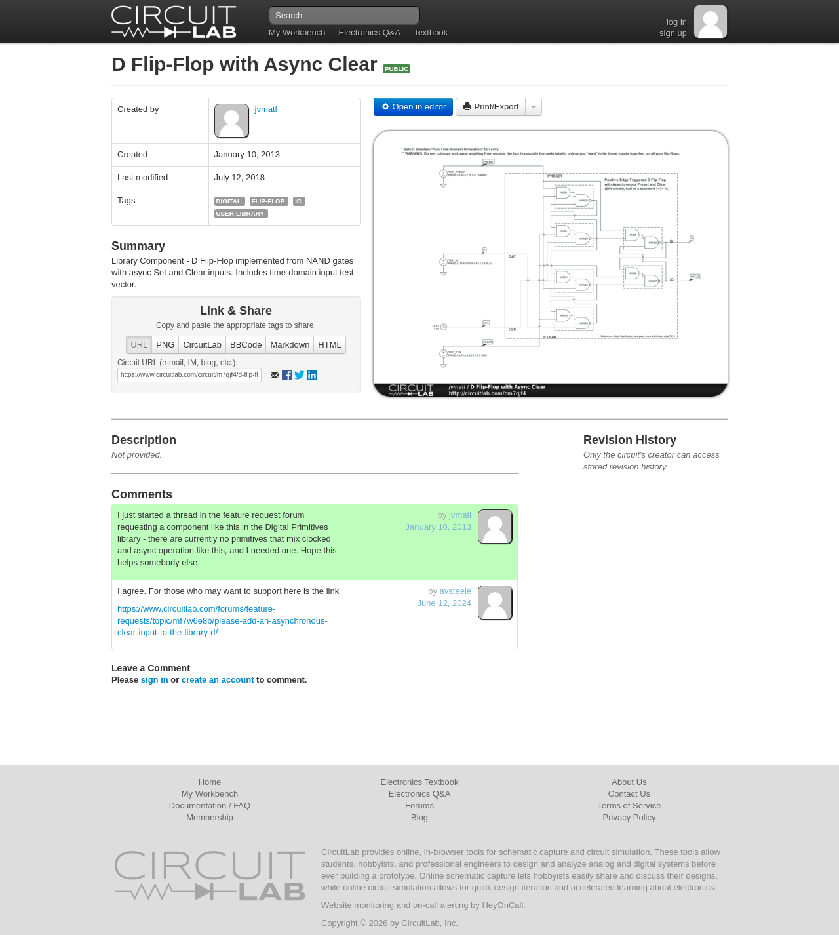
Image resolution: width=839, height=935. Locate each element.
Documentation (197, 805)
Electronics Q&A (369, 32)
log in (677, 22)
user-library (240, 213)
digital (228, 201)
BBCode (246, 344)
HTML (329, 344)
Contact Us (629, 794)
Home (210, 782)
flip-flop (268, 201)
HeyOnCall (502, 905)
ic (298, 201)
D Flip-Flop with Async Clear (247, 64)
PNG (165, 344)
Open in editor (413, 106)
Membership (209, 817)
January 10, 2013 (438, 527)
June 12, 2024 (444, 603)
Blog (419, 817)
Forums (419, 805)
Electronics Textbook (420, 782)
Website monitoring (357, 905)
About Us (629, 782)
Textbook (431, 32)
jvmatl (266, 109)
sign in (154, 680)
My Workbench (297, 32)
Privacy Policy (629, 817)
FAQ (241, 805)
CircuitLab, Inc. (429, 923)
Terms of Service (629, 805)
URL (138, 344)
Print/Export (491, 106)
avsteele (455, 591)
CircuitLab (202, 344)
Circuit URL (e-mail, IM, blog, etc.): (177, 362)
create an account (218, 680)
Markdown (289, 344)
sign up (673, 33)
